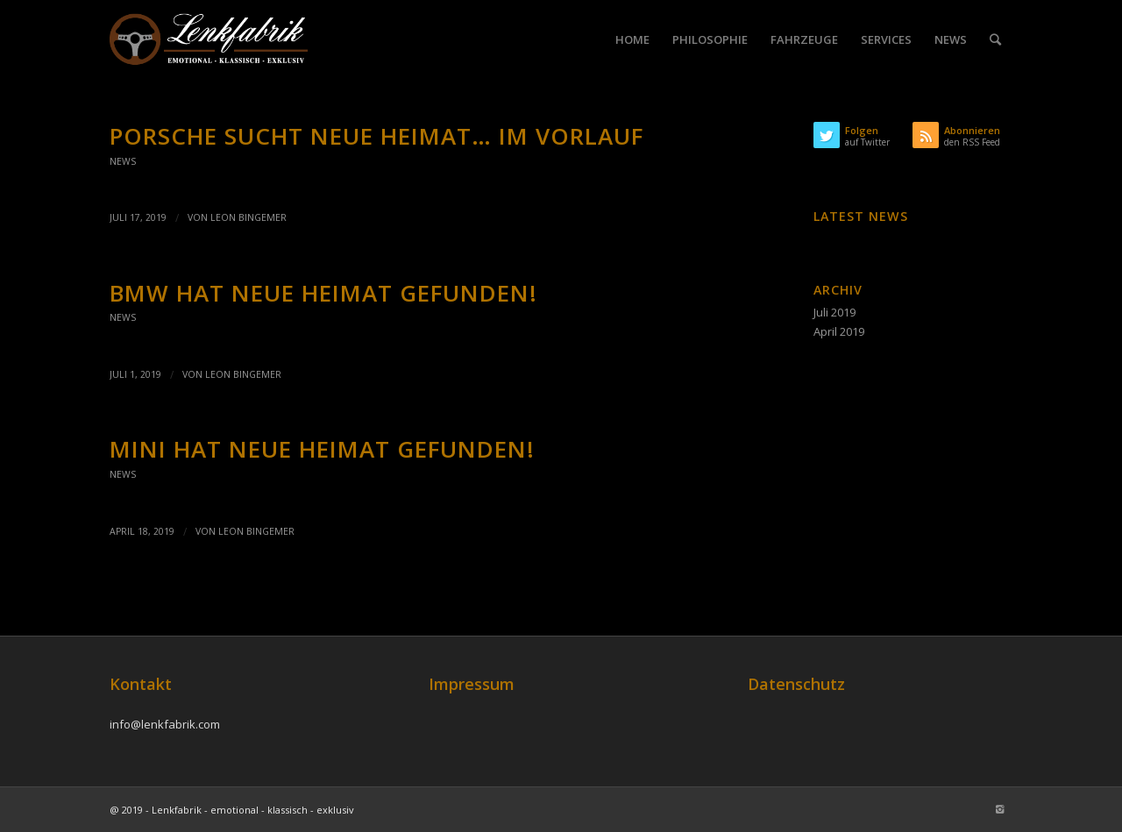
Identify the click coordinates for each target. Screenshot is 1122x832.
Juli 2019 (834, 312)
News (123, 161)
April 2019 (838, 331)
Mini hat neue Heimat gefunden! (322, 449)
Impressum (472, 683)
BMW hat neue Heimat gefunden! (323, 293)
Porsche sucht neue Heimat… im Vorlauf (376, 136)
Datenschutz (796, 683)
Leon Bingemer (248, 217)
